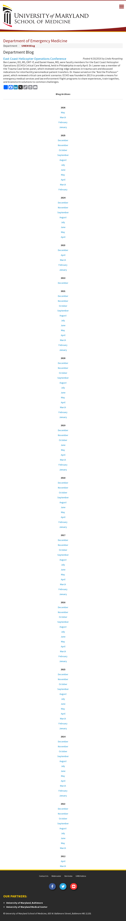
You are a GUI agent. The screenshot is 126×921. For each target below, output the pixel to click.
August (63, 159)
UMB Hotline (81, 876)
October (63, 150)
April (63, 179)
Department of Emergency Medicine (35, 40)
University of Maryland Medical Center (26, 906)
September (63, 155)
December (63, 140)
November (63, 145)
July (63, 164)
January (63, 127)
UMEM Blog (28, 45)
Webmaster (56, 876)
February (63, 122)
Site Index (68, 876)
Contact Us (43, 876)
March (63, 117)
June (63, 169)
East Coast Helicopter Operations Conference (34, 59)
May (63, 112)
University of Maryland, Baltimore (24, 902)
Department (10, 45)
